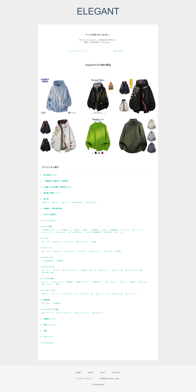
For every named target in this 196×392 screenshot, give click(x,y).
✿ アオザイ (46, 303)
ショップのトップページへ (78, 51)
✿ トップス (125, 230)
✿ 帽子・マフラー (83, 282)
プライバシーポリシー (85, 378)
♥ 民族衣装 (46, 300)
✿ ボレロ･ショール (82, 313)
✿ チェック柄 (117, 270)
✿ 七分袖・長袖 (48, 272)
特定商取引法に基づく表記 (109, 378)
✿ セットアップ (48, 232)
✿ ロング (57, 270)
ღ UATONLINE (47, 261)
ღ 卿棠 (84, 230)
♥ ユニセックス (47, 257)
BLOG (102, 372)
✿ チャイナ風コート (75, 232)
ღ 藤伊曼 (59, 261)
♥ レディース (47, 248)
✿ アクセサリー (58, 282)
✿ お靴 (93, 242)
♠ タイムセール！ (48, 343)
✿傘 (57, 284)
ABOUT (91, 372)
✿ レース (93, 270)
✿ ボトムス (61, 232)
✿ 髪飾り (69, 282)
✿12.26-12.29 (91, 202)
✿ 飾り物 (108, 232)
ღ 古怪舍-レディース (49, 230)
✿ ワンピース (137, 230)
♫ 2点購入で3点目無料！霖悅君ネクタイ (57, 187)
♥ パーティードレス (49, 290)
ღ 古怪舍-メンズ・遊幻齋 (69, 230)
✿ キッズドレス (48, 313)
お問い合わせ (118, 51)
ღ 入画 (104, 230)
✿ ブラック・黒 (87, 294)
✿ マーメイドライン (70, 270)
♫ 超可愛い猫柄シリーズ (51, 193)
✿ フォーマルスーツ (64, 313)
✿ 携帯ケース (98, 282)
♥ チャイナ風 (47, 226)
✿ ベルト (123, 282)
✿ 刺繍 (83, 270)
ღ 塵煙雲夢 (114, 230)
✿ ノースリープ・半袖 (134, 270)
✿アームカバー (47, 284)
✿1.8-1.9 (45, 202)
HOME (78, 372)
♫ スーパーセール (48, 220)
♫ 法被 (44, 331)
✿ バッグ (45, 282)
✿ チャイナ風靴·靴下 (94, 232)
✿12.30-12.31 (77, 202)
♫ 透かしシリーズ (48, 325)
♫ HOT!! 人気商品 (49, 214)
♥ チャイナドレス (48, 267)
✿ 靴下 (133, 282)
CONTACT (116, 372)
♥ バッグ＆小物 (47, 278)
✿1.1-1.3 (65, 202)
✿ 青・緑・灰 (117, 294)
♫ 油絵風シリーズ (48, 319)
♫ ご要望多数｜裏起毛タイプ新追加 (55, 181)
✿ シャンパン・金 (102, 294)
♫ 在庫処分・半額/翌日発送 (52, 208)
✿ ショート (46, 270)
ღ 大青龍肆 (94, 230)
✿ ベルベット (104, 270)
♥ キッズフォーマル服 (50, 309)
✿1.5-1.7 (55, 202)
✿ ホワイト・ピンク (70, 294)
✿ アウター (69, 242)
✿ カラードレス (131, 294)
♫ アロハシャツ (48, 337)
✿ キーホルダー (111, 282)
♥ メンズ (45, 238)
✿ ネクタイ (143, 282)
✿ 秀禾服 (57, 303)
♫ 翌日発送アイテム (49, 175)
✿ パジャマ (118, 232)
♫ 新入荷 (45, 199)
